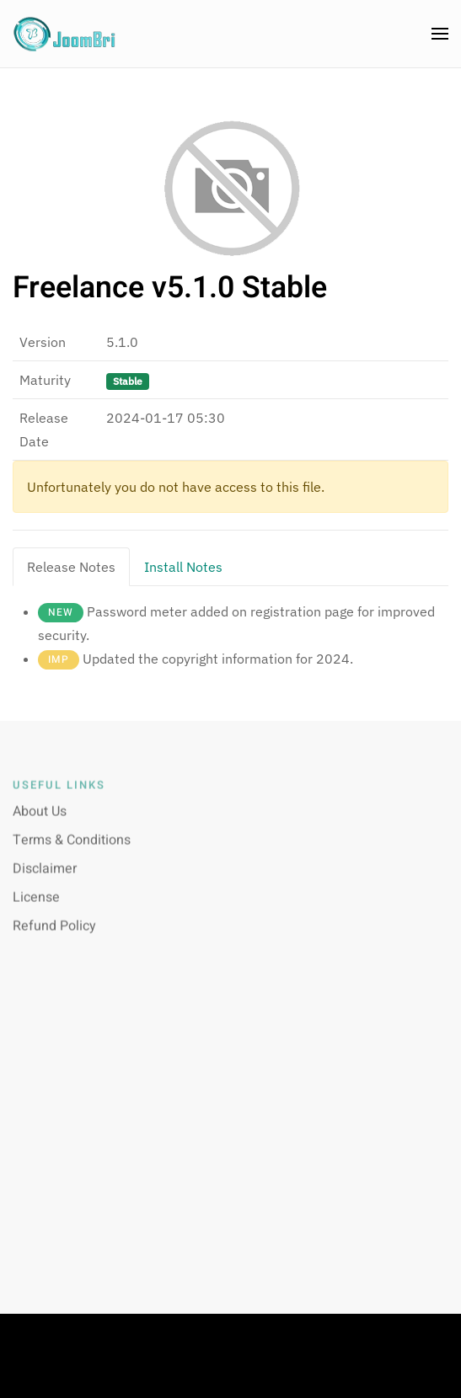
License (36, 904)
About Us (40, 818)
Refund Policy (54, 933)
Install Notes (183, 566)
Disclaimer (45, 876)
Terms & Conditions (72, 847)
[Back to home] (65, 33)
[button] (440, 33)
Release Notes (71, 566)
